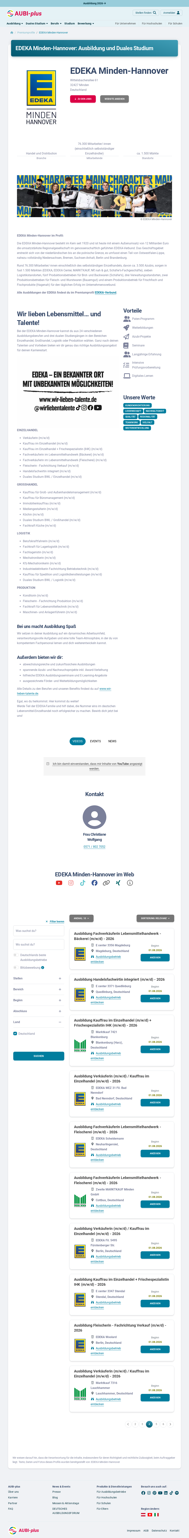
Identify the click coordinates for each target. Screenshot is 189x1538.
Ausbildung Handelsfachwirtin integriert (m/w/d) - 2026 (119, 979)
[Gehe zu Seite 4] (149, 1424)
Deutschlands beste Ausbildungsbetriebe (33, 957)
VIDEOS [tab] (78, 741)
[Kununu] (106, 884)
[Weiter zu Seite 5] (170, 1424)
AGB (146, 1530)
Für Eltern (102, 1508)
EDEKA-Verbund (105, 292)
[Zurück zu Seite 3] (128, 1424)
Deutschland (26, 1033)
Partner (12, 1503)
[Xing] (118, 884)
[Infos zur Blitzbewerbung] (42, 969)
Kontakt (174, 1530)
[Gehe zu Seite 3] (142, 1424)
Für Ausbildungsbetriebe (111, 1491)
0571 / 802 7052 (94, 846)
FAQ (10, 1508)
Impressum (133, 1530)
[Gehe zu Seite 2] (135, 1424)
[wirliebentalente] (71, 884)
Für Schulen (104, 1503)
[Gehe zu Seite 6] (163, 1424)
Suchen (39, 1055)
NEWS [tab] (112, 741)
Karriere (13, 1497)
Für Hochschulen (107, 1497)
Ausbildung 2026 (94, 3)
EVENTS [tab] (95, 741)
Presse (56, 1491)
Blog (55, 1497)
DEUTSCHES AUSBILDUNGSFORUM (65, 1511)
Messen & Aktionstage (65, 1503)
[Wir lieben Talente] (59, 884)
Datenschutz (159, 1530)
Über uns (13, 1491)
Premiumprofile (26, 32)
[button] (15, 23)
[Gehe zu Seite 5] (156, 1424)
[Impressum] (130, 884)
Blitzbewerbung (30, 967)
